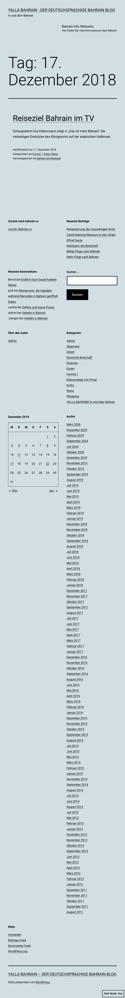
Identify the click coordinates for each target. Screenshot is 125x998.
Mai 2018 (73, 563)
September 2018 (77, 541)
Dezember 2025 (77, 430)
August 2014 (75, 790)
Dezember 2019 (77, 457)
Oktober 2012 (75, 845)
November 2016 (77, 662)
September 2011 (77, 906)
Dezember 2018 (77, 524)
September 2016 (77, 673)
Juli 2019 (73, 485)
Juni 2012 (73, 856)
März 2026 (73, 424)
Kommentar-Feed (19, 945)
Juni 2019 (73, 491)
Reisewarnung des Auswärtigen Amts (91, 229)
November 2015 (77, 723)
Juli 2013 (73, 812)
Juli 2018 (73, 552)
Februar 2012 (75, 878)
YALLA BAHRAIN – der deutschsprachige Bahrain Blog (62, 974)
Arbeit (70, 352)
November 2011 (77, 895)
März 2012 (73, 873)
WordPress (43, 982)
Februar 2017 (75, 646)
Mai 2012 (73, 862)
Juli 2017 (73, 618)
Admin (12, 341)
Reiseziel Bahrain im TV (53, 118)
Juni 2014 (73, 801)
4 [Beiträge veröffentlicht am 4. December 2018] (19, 445)
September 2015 (77, 734)
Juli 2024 (73, 446)
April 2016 (73, 696)
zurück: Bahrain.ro (20, 229)
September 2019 (77, 474)
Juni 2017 (73, 624)
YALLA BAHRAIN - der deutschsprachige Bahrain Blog (61, 10)
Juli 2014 (73, 795)
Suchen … (73, 272)
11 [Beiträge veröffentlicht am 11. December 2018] (19, 454)
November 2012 (77, 840)
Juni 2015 (73, 751)
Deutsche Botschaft (79, 357)
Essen (70, 368)
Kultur (47, 154)
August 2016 (75, 679)
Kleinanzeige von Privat (82, 379)
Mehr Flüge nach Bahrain (83, 257)
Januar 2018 (75, 585)
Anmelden (14, 934)
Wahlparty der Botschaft (82, 246)
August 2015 (75, 740)
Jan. (53, 490)
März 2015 (73, 762)
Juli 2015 (73, 746)
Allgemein (73, 346)
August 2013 (75, 807)
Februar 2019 (75, 513)
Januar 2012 (75, 884)
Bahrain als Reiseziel (49, 158)
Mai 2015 (73, 757)
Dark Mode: (113, 994)
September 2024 (77, 441)
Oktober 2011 (75, 901)
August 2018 (75, 546)
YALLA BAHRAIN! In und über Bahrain (91, 402)
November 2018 (77, 529)
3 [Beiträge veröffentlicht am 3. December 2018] (12, 445)
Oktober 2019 (75, 468)
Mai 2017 (73, 629)
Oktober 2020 (75, 452)
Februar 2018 (75, 579)
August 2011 (75, 912)
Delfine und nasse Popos (38, 307)
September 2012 (77, 851)
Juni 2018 (73, 557)
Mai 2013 (73, 818)
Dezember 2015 (77, 718)
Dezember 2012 (77, 834)
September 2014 (77, 784)
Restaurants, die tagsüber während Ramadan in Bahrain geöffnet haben (33, 296)
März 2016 (73, 701)
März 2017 (73, 640)
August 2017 (75, 612)
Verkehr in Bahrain (34, 312)
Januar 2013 (75, 829)
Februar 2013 (75, 823)
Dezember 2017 (77, 590)
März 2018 (73, 574)
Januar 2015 (75, 773)
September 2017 (77, 607)
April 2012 (73, 867)
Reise (55, 154)
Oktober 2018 (75, 535)
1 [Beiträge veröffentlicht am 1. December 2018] (47, 436)
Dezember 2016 (77, 657)
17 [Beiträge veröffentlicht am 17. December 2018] (12, 463)
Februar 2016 (75, 707)
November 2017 (77, 596)
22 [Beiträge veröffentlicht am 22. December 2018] (47, 463)
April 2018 (73, 568)
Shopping (73, 396)
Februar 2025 (75, 435)
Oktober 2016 (75, 668)
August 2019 (75, 480)
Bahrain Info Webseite (89, 28)
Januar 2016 (75, 712)
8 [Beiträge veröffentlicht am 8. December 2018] (47, 445)
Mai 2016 (73, 690)
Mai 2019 (73, 496)
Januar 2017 (75, 651)
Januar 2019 (75, 518)
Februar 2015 (75, 768)
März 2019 (73, 507)
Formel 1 (37, 154)
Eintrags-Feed (17, 940)
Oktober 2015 (75, 729)
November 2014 (77, 779)
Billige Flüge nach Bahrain (83, 251)
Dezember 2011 (77, 890)
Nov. (13, 490)
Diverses (72, 363)
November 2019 (77, 463)
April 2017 (73, 635)
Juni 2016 (73, 685)
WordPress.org (18, 951)
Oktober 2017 (75, 601)
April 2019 (73, 502)
